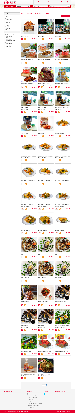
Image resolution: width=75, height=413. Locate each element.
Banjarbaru (7, 22)
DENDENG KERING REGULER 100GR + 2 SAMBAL (46, 350)
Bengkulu (7, 28)
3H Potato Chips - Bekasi (10, 40)
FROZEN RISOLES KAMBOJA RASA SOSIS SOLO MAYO (64, 204)
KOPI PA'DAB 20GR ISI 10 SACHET (61, 301)
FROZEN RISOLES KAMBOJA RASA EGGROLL (29, 204)
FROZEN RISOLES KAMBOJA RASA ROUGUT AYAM (63, 156)
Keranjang (61, 2)
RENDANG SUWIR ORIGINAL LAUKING (27, 59)
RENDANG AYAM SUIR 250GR (43, 301)
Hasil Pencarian (13, 10)
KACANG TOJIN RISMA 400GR (26, 350)
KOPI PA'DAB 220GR (41, 325)
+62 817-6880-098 (36, 405)
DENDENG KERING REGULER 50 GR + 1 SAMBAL (63, 350)
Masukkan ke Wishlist (25, 39)
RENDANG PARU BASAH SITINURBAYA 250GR (46, 83)
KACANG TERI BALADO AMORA (26, 132)
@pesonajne (47, 394)
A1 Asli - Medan (8, 43)
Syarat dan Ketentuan (61, 411)
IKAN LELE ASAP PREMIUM (43, 253)
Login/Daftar (67, 2)
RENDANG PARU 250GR (25, 301)
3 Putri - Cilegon (8, 39)
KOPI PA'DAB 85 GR (24, 325)
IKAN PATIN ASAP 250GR (42, 277)
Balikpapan (7, 18)
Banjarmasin (8, 23)
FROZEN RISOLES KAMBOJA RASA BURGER (45, 204)
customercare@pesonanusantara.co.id (36, 403)
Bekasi (7, 26)
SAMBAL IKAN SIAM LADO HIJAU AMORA (62, 107)
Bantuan (68, 411)
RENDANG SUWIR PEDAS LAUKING (44, 59)
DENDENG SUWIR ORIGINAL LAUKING (61, 59)
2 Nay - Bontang (8, 36)
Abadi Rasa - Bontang (9, 47)
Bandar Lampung (8, 19)
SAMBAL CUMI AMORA (42, 107)
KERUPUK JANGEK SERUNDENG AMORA (62, 83)
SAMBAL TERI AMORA (25, 107)
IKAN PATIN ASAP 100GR (59, 253)
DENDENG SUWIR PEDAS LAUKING (27, 83)
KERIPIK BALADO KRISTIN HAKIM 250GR (28, 374)
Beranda (5, 10)
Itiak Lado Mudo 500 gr (42, 35)
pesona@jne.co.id (32, 399)
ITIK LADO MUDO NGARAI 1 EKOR (44, 374)
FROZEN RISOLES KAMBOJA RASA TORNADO (63, 228)
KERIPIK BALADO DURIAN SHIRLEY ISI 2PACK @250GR (47, 132)
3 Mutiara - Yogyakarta (9, 37)
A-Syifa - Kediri (8, 42)
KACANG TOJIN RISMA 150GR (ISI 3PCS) (62, 325)
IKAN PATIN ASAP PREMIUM (26, 253)
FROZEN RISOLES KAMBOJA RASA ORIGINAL (63, 132)
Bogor (6, 29)
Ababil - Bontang (8, 46)
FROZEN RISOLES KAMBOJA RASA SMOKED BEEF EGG (47, 228)
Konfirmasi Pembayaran (38, 2)
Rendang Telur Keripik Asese (27, 35)
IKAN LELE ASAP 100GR (25, 277)
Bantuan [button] (56, 2)
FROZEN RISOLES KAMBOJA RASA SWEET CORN (63, 180)
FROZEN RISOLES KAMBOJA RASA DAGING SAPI (46, 156)
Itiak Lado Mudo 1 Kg (59, 35)
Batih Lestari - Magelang (10, 34)
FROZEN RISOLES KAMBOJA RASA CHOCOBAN (29, 156)
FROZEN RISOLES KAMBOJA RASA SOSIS (28, 180)
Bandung (7, 21)
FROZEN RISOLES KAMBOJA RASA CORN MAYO (46, 180)
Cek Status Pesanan (48, 2)
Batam (7, 25)
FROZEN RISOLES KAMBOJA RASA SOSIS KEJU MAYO (30, 228)
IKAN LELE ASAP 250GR (59, 277)
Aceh (6, 16)
